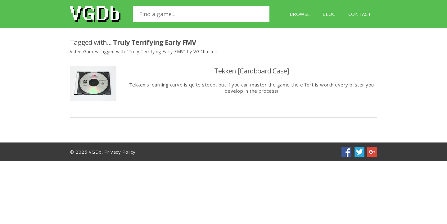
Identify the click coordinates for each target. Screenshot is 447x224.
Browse (300, 14)
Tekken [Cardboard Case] (251, 70)
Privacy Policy (120, 152)
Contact (359, 14)
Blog (329, 14)
